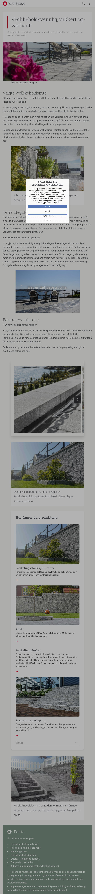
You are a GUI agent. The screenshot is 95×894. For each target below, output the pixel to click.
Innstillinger (47, 216)
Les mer (47, 220)
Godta (47, 207)
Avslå (47, 211)
